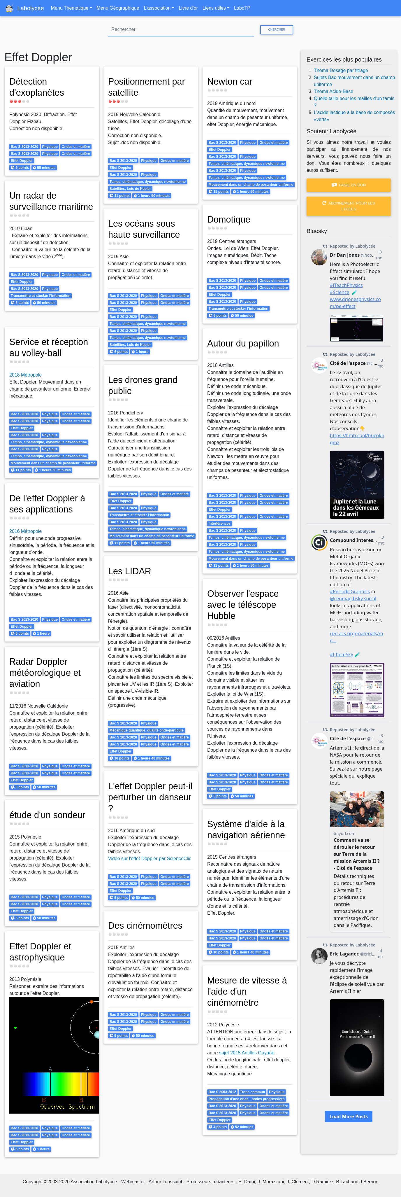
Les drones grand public (144, 385)
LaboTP (242, 8)
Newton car (230, 81)
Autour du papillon (244, 343)
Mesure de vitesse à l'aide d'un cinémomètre (249, 991)
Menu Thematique (70, 8)
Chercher (276, 29)
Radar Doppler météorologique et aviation (46, 672)
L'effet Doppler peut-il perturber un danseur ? (150, 797)
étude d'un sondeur (49, 815)
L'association (157, 8)
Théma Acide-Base (333, 91)
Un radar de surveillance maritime (34, 206)
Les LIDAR (130, 571)
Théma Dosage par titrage (341, 70)
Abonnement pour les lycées (348, 206)
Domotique (229, 219)
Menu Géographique (118, 8)
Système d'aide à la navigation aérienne (248, 829)
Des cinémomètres (147, 925)
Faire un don (349, 185)
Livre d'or (188, 8)
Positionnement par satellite (148, 87)
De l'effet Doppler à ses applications (49, 503)
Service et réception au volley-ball (50, 347)
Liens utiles (214, 8)
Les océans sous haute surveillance (145, 229)
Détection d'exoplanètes (37, 87)
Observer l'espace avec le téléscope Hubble (244, 604)
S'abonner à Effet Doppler (6, 1164)
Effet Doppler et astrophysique (41, 952)
